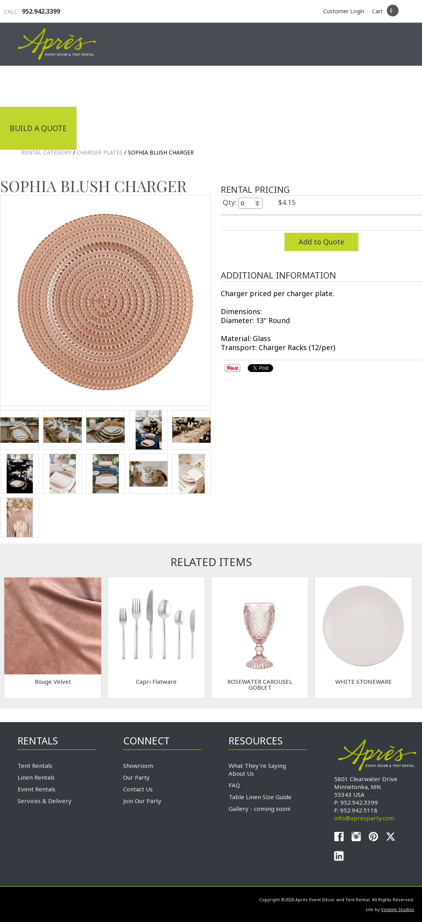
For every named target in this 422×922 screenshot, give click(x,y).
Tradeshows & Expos (151, 85)
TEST (19, 429)
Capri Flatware (156, 681)
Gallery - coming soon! (259, 808)
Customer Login (343, 11)
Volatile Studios (397, 909)
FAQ (234, 785)
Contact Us (138, 789)
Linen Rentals (36, 777)
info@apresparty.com (364, 818)
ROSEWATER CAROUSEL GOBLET (259, 684)
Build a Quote (38, 128)
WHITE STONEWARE (363, 681)
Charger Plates (100, 152)
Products (232, 85)
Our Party (136, 777)
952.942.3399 (32, 11)
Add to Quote (321, 241)
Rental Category (46, 152)
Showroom (138, 765)
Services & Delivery (45, 801)
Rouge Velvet (53, 681)
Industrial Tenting (49, 85)
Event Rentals (36, 789)
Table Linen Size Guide (260, 797)
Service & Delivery (308, 85)
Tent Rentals (35, 765)
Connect (382, 85)
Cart (377, 11)
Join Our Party (142, 801)
